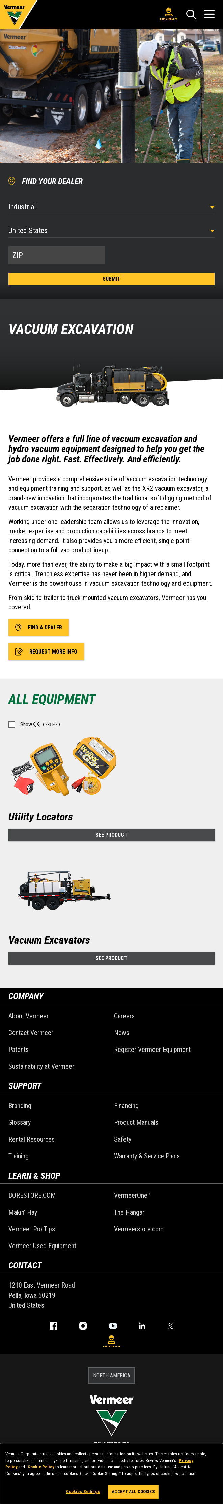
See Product (111, 835)
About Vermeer (28, 1016)
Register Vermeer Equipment (152, 1049)
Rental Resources (31, 1139)
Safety (122, 1139)
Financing (126, 1106)
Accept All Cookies (133, 1491)
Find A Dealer (168, 14)
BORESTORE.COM (32, 1195)
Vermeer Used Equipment (42, 1246)
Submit (111, 279)
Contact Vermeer (30, 1033)
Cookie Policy (41, 1466)
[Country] (111, 230)
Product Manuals (136, 1122)
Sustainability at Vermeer (41, 1066)
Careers (124, 1016)
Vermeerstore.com (139, 1229)
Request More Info (46, 651)
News (121, 1033)
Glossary (19, 1122)
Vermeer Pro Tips (31, 1229)
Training (18, 1156)
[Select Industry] (111, 206)
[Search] (191, 14)
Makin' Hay (22, 1212)
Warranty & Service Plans (147, 1156)
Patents (18, 1049)
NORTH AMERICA (111, 1375)
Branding (19, 1106)
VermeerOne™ (132, 1195)
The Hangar (129, 1212)
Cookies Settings (83, 1491)
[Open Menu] (209, 14)
